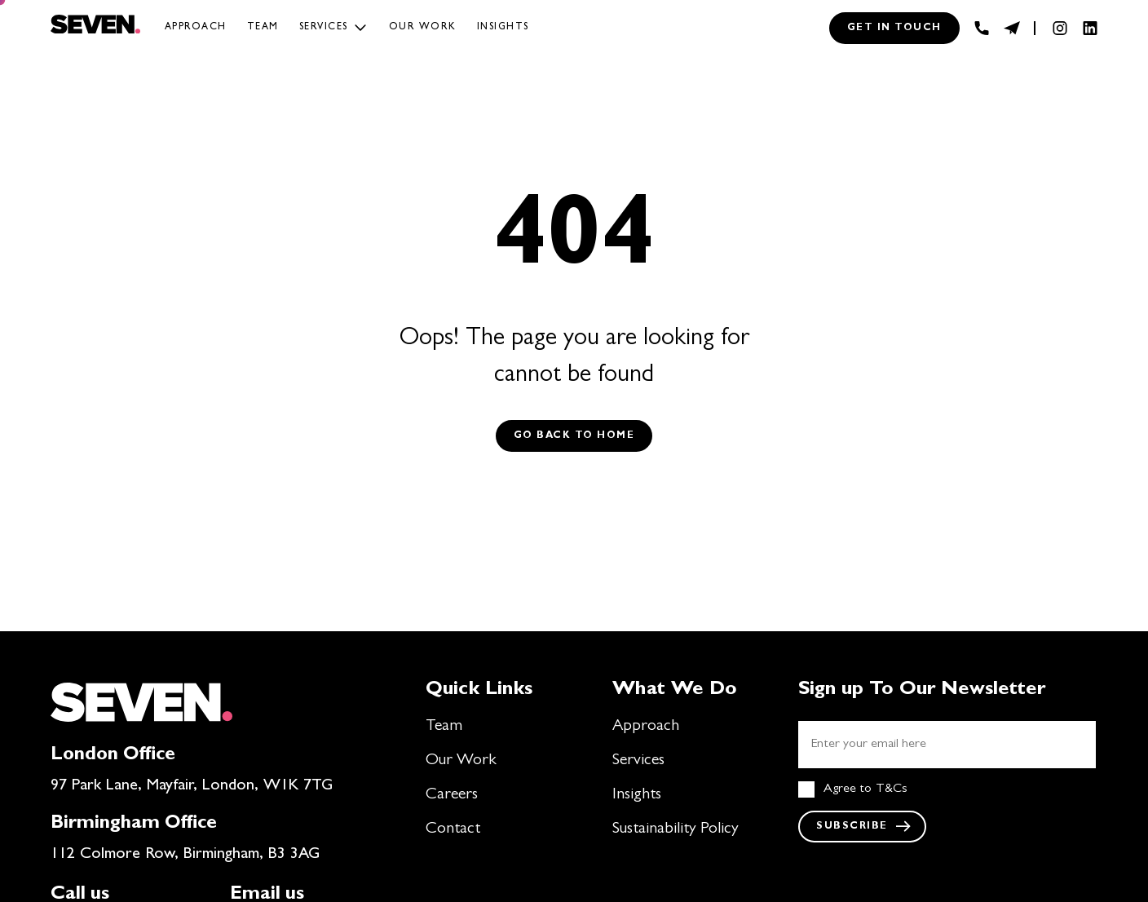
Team (263, 28)
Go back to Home (574, 436)
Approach (196, 28)
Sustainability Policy (675, 829)
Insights (503, 28)
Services (323, 28)
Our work (423, 28)
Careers (452, 795)
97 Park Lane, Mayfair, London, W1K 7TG (192, 786)
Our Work (461, 761)
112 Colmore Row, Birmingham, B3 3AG (185, 855)
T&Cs (891, 789)
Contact (453, 829)
